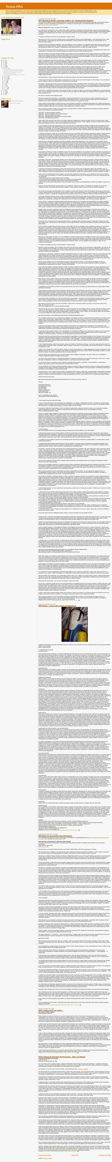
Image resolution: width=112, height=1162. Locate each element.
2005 (4, 94)
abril (5, 85)
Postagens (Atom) (47, 1158)
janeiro (5, 88)
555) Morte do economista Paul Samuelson (55, 836)
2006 (4, 93)
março (5, 86)
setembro (6, 78)
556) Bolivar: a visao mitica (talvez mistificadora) (57, 606)
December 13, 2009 (43, 846)
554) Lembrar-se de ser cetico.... (50, 1010)
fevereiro (6, 87)
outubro (5, 77)
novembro (6, 76)
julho (5, 81)
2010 (4, 65)
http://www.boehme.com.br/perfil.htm (48, 25)
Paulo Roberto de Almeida (17, 101)
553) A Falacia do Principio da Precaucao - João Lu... (14, 74)
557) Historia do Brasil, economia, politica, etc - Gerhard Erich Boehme (65, 21)
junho (5, 82)
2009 (4, 67)
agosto (5, 79)
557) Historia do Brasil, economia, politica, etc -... (14, 69)
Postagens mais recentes (44, 1155)
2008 (4, 90)
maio (5, 83)
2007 (4, 91)
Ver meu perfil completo (14, 103)
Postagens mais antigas (105, 1155)
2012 (4, 62)
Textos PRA (14, 7)
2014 (4, 60)
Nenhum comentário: (73, 600)
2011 (4, 64)
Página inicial (75, 1155)
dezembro (6, 68)
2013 (4, 61)
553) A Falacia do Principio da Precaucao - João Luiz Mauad (61, 1057)
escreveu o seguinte (83, 1069)
